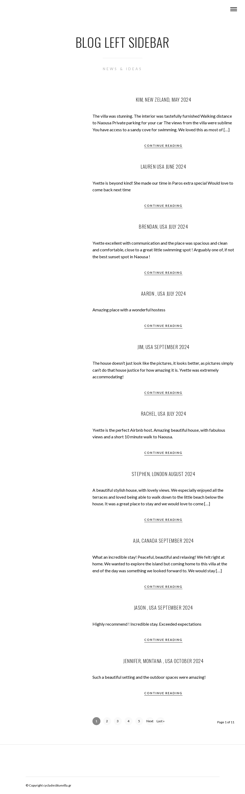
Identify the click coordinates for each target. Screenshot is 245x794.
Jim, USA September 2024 (163, 346)
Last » (161, 721)
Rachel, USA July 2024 (163, 413)
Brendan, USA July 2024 (163, 226)
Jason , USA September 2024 (163, 607)
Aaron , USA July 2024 (163, 293)
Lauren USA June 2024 (163, 166)
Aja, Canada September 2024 (163, 540)
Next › (149, 722)
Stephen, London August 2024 (163, 473)
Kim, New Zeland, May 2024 (163, 99)
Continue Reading (163, 145)
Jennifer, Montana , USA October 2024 (163, 660)
